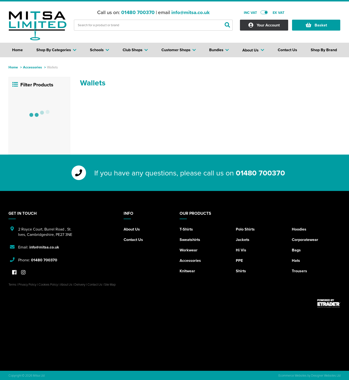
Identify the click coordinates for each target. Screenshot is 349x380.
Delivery (79, 284)
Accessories (32, 67)
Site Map (110, 284)
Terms (12, 284)
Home (13, 67)
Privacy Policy (27, 284)
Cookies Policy (48, 284)
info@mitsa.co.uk (190, 12)
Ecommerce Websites (292, 375)
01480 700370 (138, 12)
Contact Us (133, 239)
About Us (132, 229)
